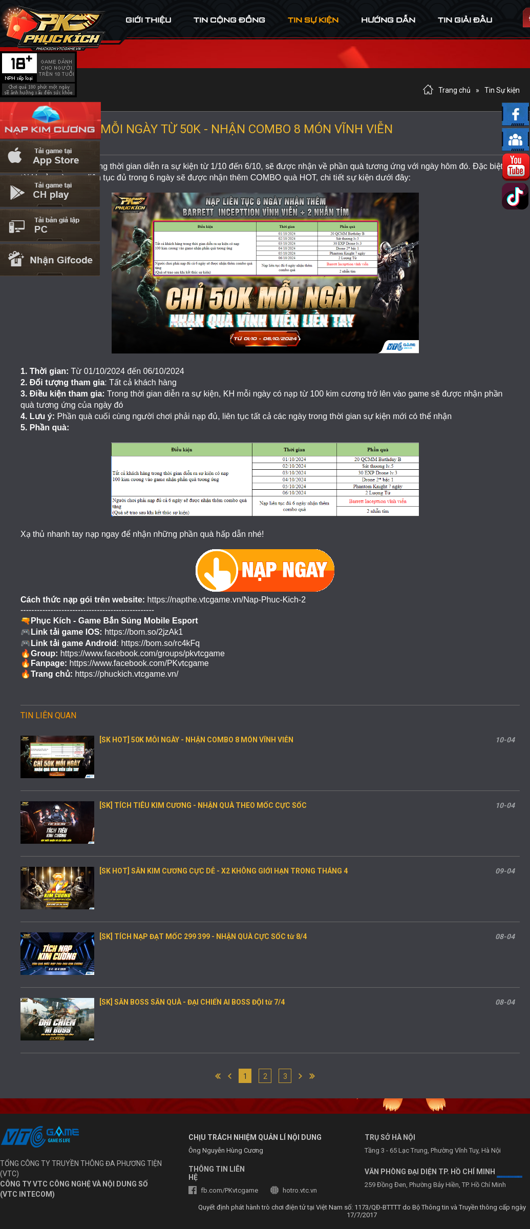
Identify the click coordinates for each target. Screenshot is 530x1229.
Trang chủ (454, 90)
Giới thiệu (148, 20)
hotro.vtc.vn (300, 1190)
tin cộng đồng (229, 20)
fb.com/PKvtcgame (229, 1190)
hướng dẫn (388, 20)
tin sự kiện (313, 20)
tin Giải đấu (465, 20)
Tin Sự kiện (502, 90)
